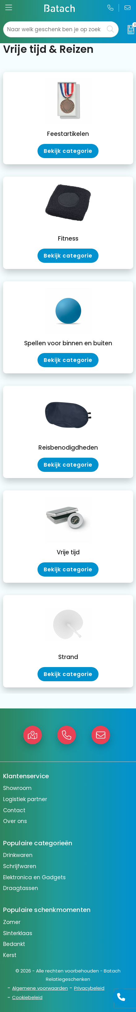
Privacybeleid (89, 988)
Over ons (15, 821)
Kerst (9, 955)
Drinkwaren (18, 855)
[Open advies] (121, 997)
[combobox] (53, 29)
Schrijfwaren (19, 866)
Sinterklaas (17, 933)
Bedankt (14, 944)
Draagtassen (20, 888)
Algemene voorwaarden (40, 988)
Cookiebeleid (27, 997)
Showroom (17, 788)
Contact (14, 810)
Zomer (11, 922)
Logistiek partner (25, 799)
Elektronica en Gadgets (34, 877)
